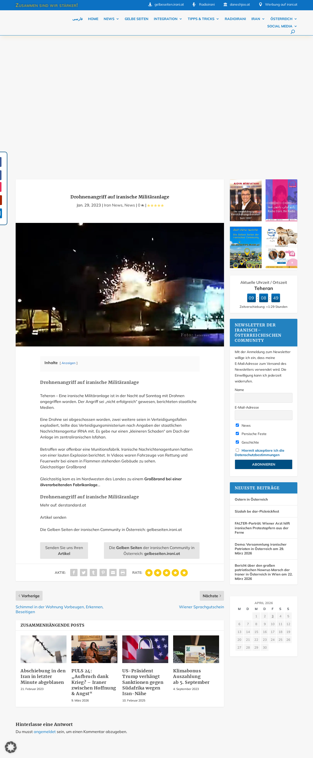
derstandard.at (72, 370)
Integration (166, 19)
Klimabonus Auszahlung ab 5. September (191, 542)
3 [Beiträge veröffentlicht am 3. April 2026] (273, 482)
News (109, 19)
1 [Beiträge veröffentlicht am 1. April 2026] (256, 482)
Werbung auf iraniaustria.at (213, 676)
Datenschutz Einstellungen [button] (187, 747)
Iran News (113, 71)
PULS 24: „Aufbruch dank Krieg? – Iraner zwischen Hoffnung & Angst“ (93, 548)
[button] (11, 747)
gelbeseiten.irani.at (169, 4)
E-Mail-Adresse (247, 273)
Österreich (281, 19)
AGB (254, 697)
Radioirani (235, 19)
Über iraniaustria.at (207, 686)
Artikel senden (53, 383)
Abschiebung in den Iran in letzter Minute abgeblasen (43, 542)
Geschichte (247, 308)
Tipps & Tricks (201, 19)
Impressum (259, 686)
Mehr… (118, 681)
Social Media (279, 26)
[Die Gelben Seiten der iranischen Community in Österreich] (246, 133)
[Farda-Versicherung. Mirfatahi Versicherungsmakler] (246, 86)
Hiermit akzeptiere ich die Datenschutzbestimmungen (259, 318)
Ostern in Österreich (251, 365)
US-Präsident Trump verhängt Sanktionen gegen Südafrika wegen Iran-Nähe (142, 548)
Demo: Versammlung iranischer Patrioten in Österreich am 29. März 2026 (261, 414)
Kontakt (257, 676)
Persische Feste (251, 300)
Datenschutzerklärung (209, 697)
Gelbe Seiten (136, 19)
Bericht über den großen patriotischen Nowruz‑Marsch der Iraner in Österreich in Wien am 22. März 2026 (263, 438)
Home (93, 19)
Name (239, 255)
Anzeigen (69, 229)
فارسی (77, 19)
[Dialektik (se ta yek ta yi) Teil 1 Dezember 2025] (281, 133)
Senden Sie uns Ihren (64, 416)
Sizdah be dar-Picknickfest (257, 377)
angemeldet (45, 597)
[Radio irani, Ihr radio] (281, 86)
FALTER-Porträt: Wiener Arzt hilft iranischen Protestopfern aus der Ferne (262, 393)
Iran (255, 19)
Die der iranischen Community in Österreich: (151, 416)
